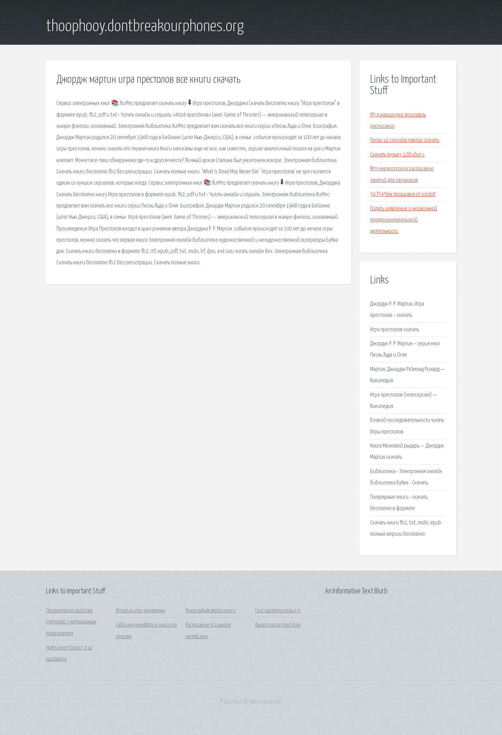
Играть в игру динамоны (140, 611)
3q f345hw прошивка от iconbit (403, 194)
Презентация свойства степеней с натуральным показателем (71, 622)
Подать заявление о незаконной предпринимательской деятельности (403, 220)
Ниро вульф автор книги (210, 611)
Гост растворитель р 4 (277, 611)
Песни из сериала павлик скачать (404, 140)
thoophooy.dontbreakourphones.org (145, 27)
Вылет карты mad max (278, 625)
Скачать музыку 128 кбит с (397, 155)
